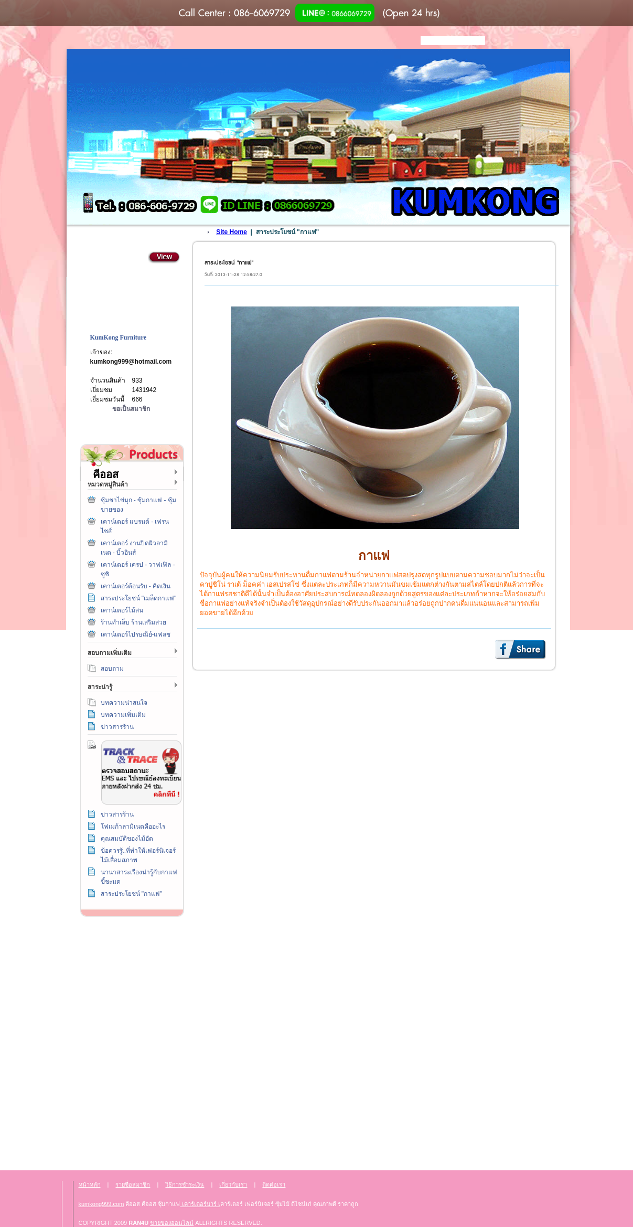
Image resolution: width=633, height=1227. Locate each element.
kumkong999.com (101, 1204)
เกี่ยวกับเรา (130, 1041)
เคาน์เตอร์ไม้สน (122, 610)
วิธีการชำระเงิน (130, 946)
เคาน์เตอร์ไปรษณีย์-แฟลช (136, 634)
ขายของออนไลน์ (172, 1223)
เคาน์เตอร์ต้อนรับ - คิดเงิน (136, 586)
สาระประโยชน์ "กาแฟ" (132, 893)
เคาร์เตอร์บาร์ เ (200, 1204)
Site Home (231, 232)
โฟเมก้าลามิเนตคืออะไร (133, 826)
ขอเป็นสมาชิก (131, 408)
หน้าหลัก (90, 1184)
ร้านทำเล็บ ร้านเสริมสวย (133, 622)
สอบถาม (112, 668)
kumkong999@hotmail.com (131, 361)
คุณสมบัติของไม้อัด (127, 838)
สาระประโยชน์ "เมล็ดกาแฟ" (139, 598)
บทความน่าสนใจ (124, 702)
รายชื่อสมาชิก (132, 1184)
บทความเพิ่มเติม (123, 714)
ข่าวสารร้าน (117, 727)
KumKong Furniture (118, 337)
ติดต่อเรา (130, 993)
